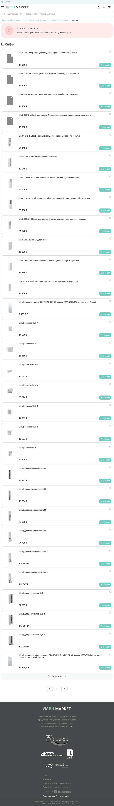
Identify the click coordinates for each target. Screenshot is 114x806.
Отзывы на (57, 791)
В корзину (105, 65)
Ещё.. (70, 726)
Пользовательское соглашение (57, 787)
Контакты (47, 779)
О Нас (45, 776)
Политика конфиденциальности (57, 783)
